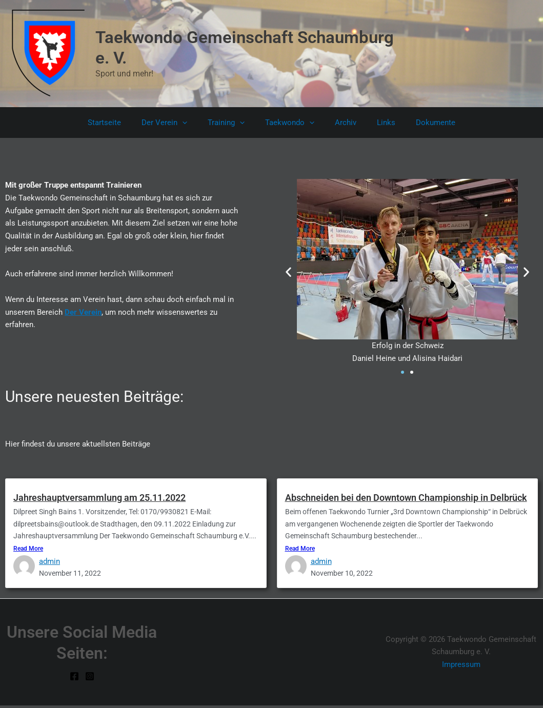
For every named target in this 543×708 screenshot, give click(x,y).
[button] (192, 122)
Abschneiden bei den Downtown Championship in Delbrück (406, 497)
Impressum (461, 667)
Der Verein (174, 122)
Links (376, 122)
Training (231, 122)
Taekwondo (289, 122)
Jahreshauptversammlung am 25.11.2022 (99, 497)
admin (49, 563)
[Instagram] (89, 678)
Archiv (340, 122)
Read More (28, 550)
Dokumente (420, 122)
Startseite (119, 122)
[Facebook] (74, 678)
